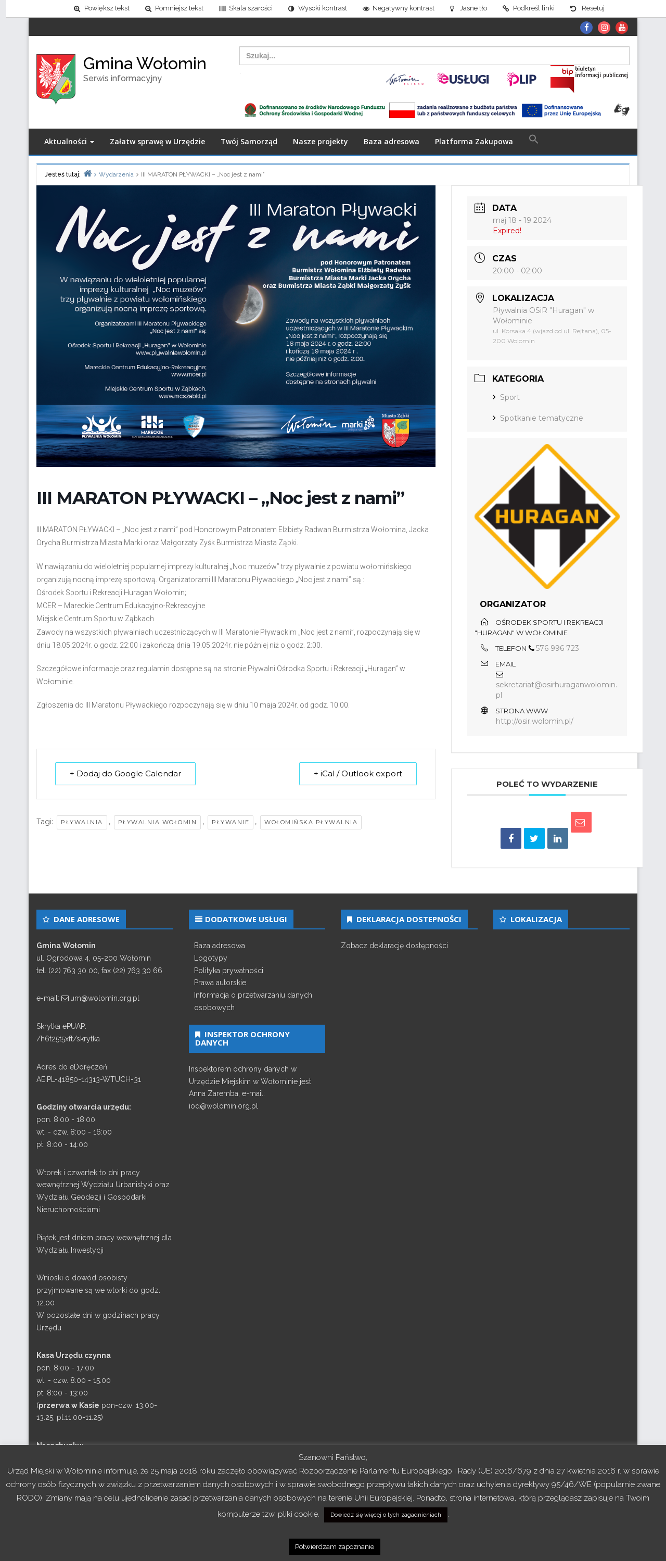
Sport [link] (506, 397)
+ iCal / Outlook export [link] (357, 774)
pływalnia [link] (82, 822)
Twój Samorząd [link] (249, 141)
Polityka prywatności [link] (228, 970)
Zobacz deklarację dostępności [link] (394, 945)
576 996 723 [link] (557, 648)
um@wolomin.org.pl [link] (104, 998)
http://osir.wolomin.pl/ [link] (534, 721)
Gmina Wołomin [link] (145, 63)
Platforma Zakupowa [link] (474, 141)
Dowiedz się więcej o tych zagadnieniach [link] (385, 1515)
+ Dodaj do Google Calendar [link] (126, 774)
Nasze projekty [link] (320, 141)
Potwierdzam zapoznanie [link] (334, 1547)
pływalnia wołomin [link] (157, 822)
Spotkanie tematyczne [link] (538, 418)
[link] (95, 8)
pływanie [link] (230, 822)
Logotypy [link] (210, 958)
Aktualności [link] (69, 141)
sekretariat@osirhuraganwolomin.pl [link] (556, 690)
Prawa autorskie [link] (220, 982)
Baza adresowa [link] (391, 141)
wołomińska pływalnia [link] (310, 822)
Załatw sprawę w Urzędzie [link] (157, 141)
